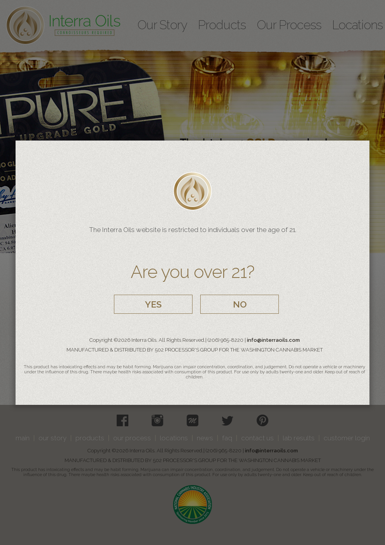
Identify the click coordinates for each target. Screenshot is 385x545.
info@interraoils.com (273, 340)
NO (240, 304)
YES (153, 304)
